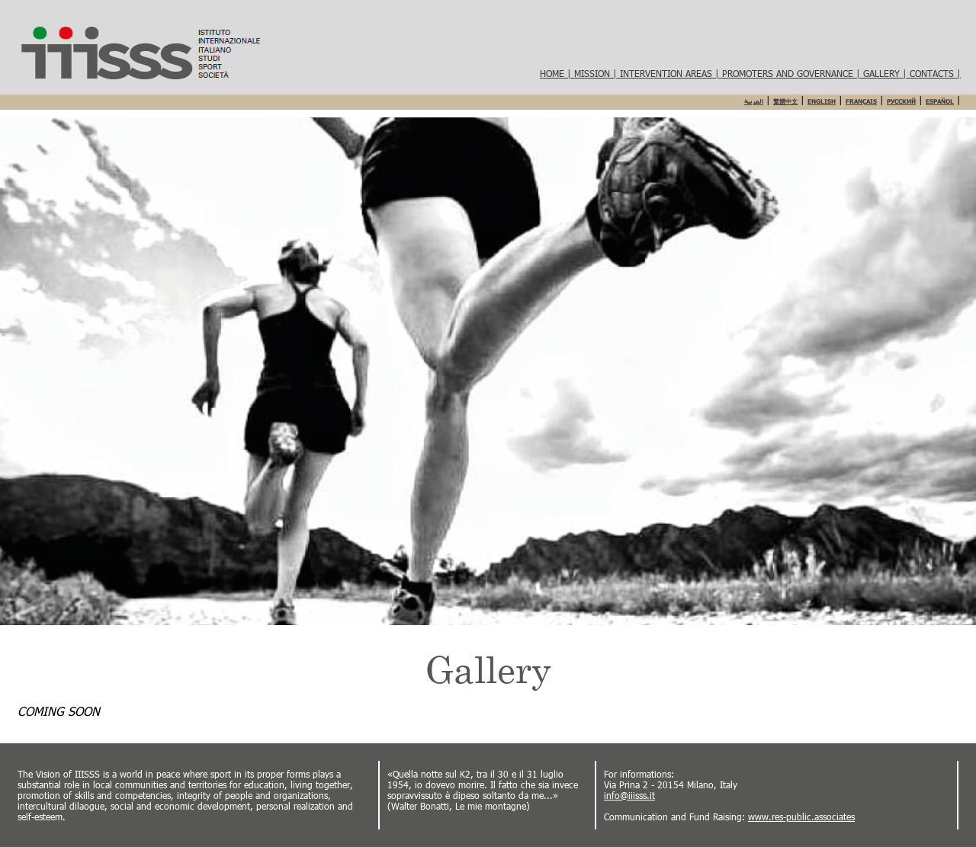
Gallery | (886, 73)
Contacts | (935, 73)
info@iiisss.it (629, 795)
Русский (901, 101)
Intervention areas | (671, 73)
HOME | (557, 73)
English (821, 101)
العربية (753, 101)
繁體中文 (785, 101)
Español (940, 101)
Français (861, 101)
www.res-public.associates (801, 816)
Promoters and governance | (792, 73)
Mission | (597, 73)
